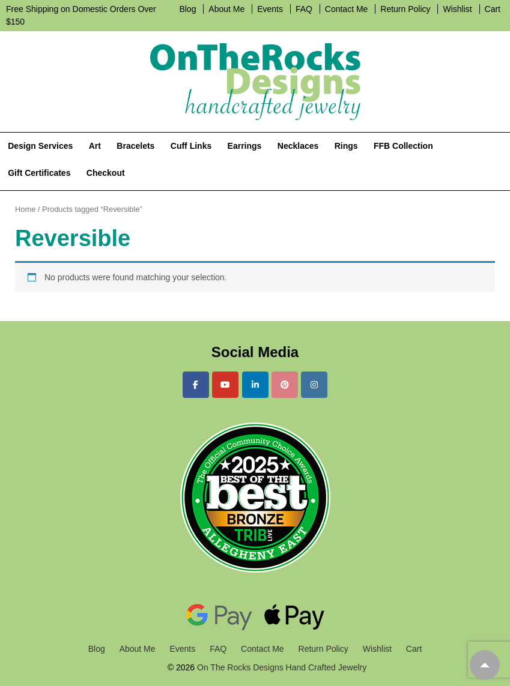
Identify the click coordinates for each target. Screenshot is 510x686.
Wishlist (457, 9)
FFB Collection (403, 146)
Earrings (245, 146)
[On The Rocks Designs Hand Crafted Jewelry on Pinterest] (285, 385)
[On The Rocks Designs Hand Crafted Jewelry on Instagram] (314, 385)
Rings (346, 146)
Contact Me (346, 9)
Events (270, 9)
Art (95, 146)
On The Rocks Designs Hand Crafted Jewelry (280, 667)
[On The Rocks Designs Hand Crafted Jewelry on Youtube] (225, 385)
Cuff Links (191, 146)
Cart (492, 9)
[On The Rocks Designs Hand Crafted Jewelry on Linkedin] (255, 385)
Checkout (106, 173)
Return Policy (405, 9)
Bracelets (135, 146)
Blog (187, 9)
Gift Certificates (39, 173)
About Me (226, 9)
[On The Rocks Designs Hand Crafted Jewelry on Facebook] (196, 385)
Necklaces (298, 146)
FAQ (304, 9)
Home (25, 209)
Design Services (40, 146)
